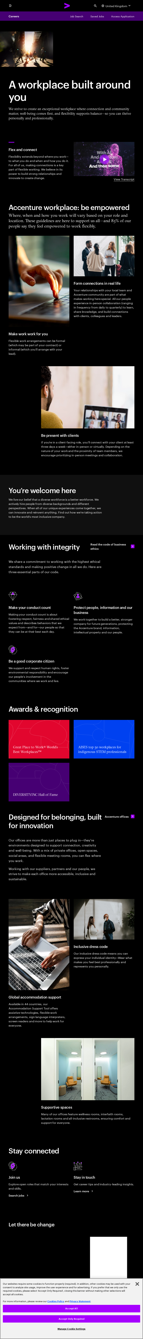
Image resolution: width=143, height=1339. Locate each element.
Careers (14, 16)
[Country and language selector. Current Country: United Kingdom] (116, 5)
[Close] (137, 1284)
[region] (71, 1308)
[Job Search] (76, 16)
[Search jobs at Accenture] (19, 1195)
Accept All (71, 1308)
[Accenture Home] (67, 5)
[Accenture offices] (119, 816)
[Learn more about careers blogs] (84, 1191)
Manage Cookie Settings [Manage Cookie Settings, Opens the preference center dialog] (72, 1329)
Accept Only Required (72, 1319)
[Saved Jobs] (97, 16)
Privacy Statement (80, 1301)
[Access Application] (123, 16)
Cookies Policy (55, 1301)
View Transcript (124, 179)
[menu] (10, 5)
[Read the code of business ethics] (112, 546)
